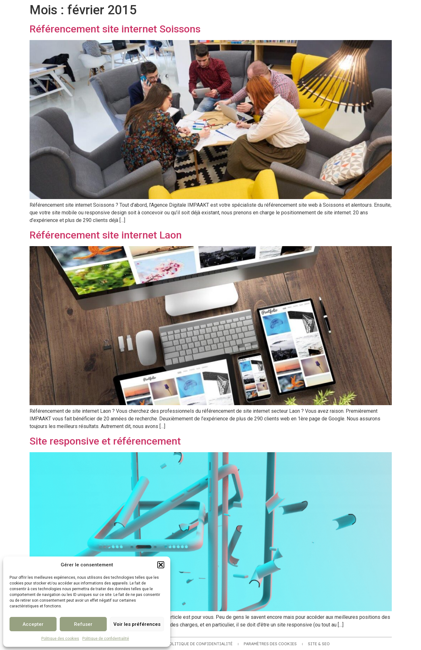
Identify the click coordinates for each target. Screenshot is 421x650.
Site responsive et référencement (105, 441)
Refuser (83, 624)
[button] (161, 565)
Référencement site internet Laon (106, 235)
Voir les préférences (136, 624)
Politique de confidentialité (105, 638)
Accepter (33, 624)
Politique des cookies (60, 638)
